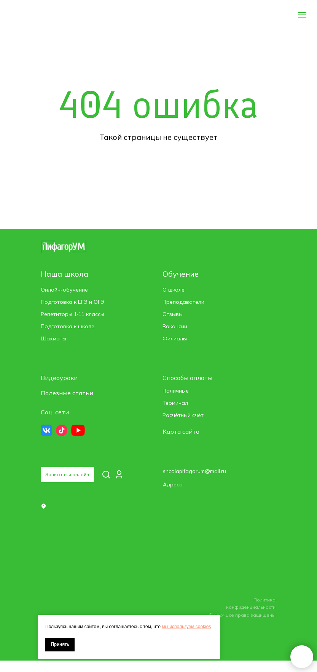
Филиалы (174, 338)
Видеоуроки (59, 378)
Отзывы (172, 314)
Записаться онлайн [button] (67, 474)
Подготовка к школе (67, 326)
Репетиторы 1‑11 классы (73, 314)
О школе (173, 289)
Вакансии (174, 326)
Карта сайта (180, 431)
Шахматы (53, 338)
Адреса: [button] (173, 484)
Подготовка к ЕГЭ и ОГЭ (72, 301)
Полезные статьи (67, 393)
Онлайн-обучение (64, 289)
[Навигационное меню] (302, 15)
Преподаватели (183, 301)
